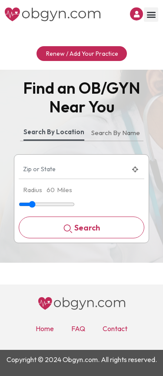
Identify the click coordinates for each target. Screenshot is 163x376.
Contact (115, 328)
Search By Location (53, 132)
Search (81, 228)
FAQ (78, 328)
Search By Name (115, 133)
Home (45, 328)
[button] (151, 14)
